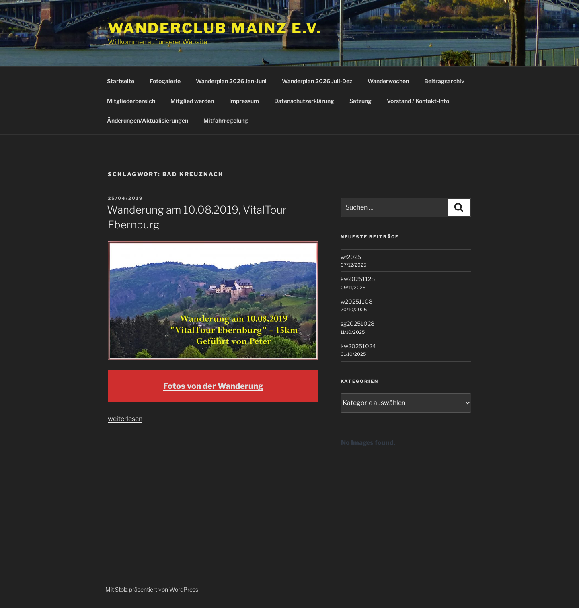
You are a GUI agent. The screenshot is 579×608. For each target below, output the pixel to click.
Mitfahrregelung (225, 120)
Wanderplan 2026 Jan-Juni (231, 81)
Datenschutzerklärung (304, 100)
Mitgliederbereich (131, 100)
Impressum (244, 100)
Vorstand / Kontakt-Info (418, 100)
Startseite (120, 81)
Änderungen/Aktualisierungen (147, 120)
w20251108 (356, 301)
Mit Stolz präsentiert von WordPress (151, 589)
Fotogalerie (165, 81)
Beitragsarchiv (444, 81)
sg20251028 (357, 323)
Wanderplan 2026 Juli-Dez (317, 81)
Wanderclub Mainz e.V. (214, 28)
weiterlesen (125, 419)
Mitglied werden (192, 100)
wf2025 (351, 256)
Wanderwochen (388, 81)
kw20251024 (358, 346)
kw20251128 (358, 278)
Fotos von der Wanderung (213, 386)
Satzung (360, 100)
